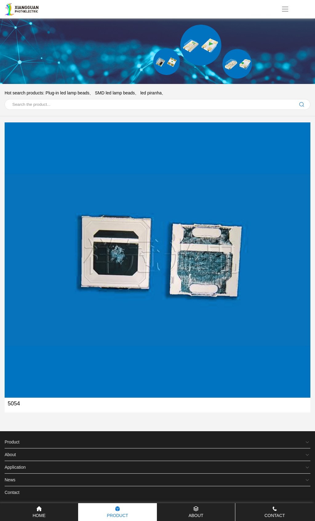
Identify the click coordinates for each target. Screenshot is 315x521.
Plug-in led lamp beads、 (70, 92)
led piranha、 (153, 92)
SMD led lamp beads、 (117, 92)
